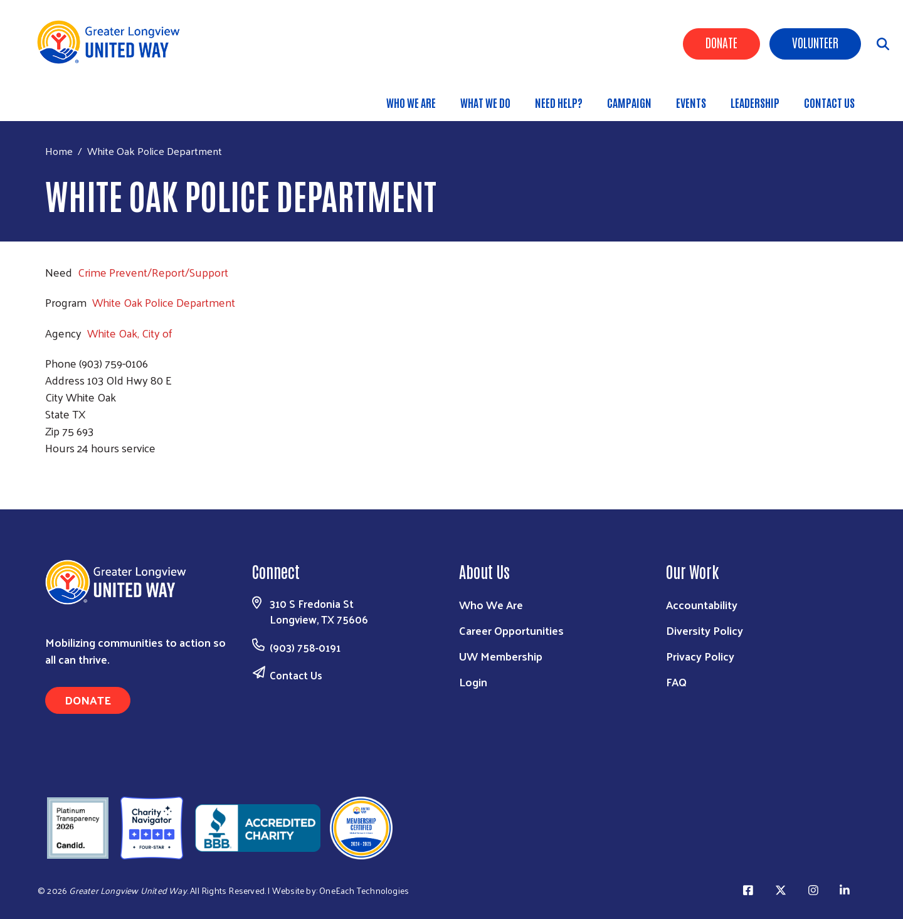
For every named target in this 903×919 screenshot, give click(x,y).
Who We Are (411, 102)
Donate (721, 42)
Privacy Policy (700, 656)
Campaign (629, 102)
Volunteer (815, 42)
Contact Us (829, 102)
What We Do (485, 102)
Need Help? (559, 102)
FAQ (676, 681)
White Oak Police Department (163, 302)
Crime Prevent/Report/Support (153, 272)
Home (59, 151)
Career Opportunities (511, 630)
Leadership (755, 102)
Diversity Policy (704, 630)
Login (473, 681)
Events (691, 102)
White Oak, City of (129, 332)
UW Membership (500, 656)
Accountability (701, 604)
